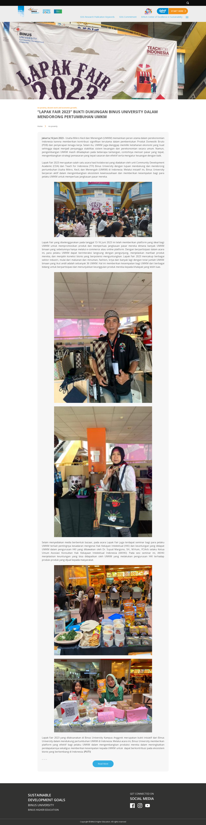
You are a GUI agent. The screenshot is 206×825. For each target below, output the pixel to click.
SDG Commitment (128, 16)
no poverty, (42, 107)
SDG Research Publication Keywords (97, 16)
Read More (103, 763)
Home (40, 126)
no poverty (52, 126)
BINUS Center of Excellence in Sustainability (161, 16)
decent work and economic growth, (62, 107)
